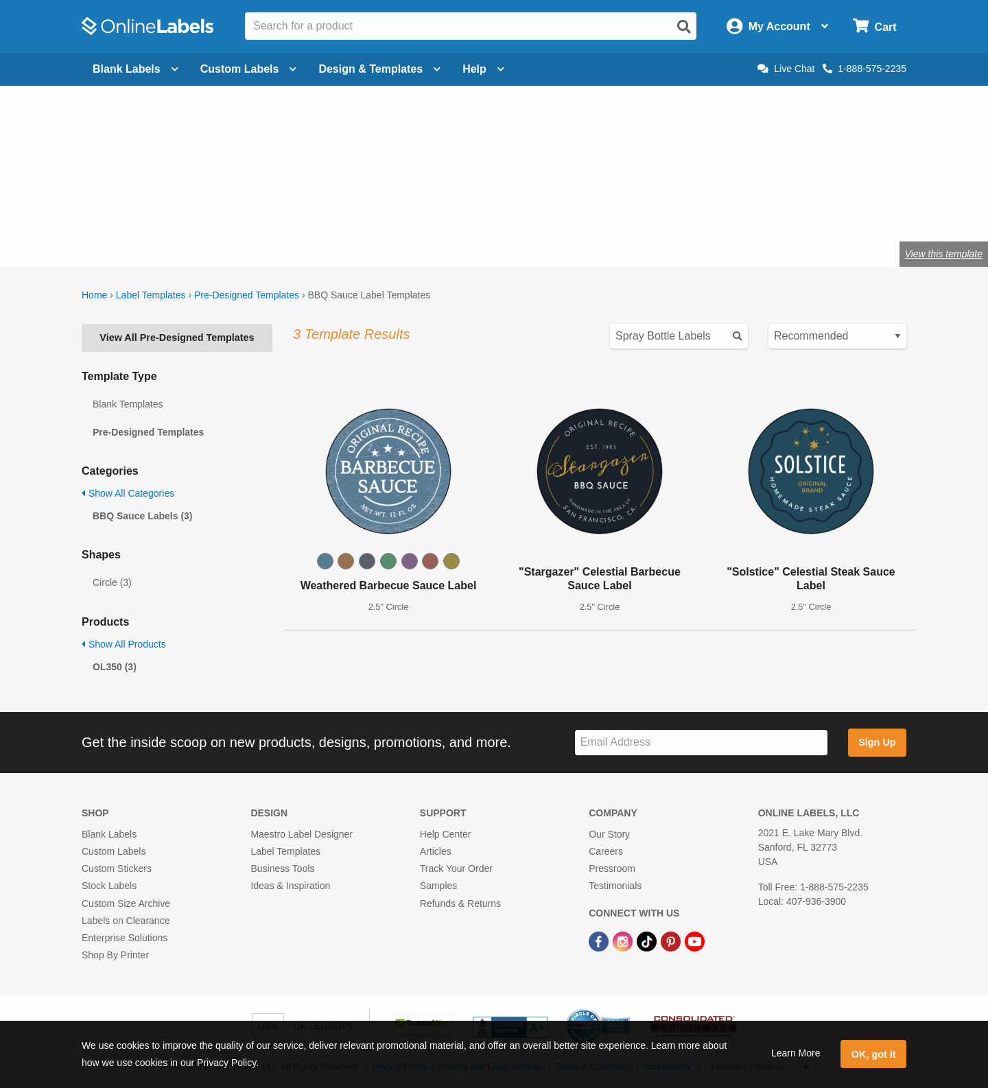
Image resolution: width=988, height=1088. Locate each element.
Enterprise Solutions (124, 937)
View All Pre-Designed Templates (176, 337)
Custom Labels (113, 851)
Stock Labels (109, 885)
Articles (435, 851)
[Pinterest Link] (672, 940)
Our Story (609, 834)
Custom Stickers (117, 868)
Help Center (445, 834)
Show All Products (124, 644)
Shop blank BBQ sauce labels (258, 209)
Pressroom (612, 868)
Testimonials (615, 885)
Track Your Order (456, 868)
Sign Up (876, 742)
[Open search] (684, 26)
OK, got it (873, 1054)
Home (94, 294)
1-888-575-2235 (864, 68)
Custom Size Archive (126, 903)
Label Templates (151, 294)
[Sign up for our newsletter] (701, 742)
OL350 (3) (115, 666)
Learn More (796, 1053)
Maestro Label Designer (301, 834)
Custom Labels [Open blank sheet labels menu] (248, 69)
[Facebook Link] (600, 940)
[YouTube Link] (695, 940)
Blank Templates (128, 404)
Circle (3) (112, 582)
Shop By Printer (115, 954)
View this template (944, 253)
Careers (606, 851)
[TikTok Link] (648, 940)
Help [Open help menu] (483, 69)
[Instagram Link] (624, 940)
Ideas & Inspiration (290, 885)
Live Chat (785, 68)
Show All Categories (128, 493)
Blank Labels (109, 834)
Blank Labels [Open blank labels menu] (135, 69)
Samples (438, 885)
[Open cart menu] (874, 26)
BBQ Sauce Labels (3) (143, 515)
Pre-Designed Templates (246, 294)
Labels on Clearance (125, 920)
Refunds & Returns (460, 903)
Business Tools (282, 868)
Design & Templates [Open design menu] (379, 69)
